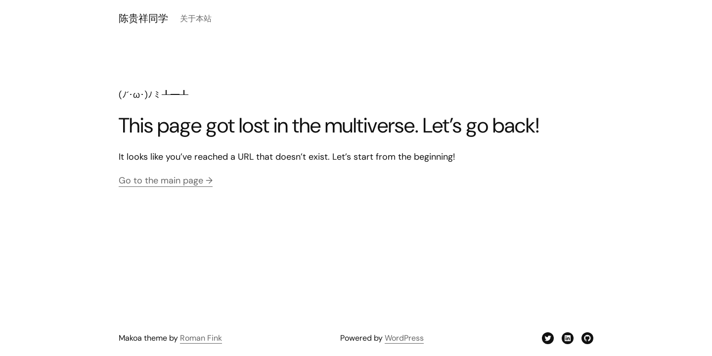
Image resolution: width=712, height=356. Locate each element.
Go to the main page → (166, 180)
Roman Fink (201, 338)
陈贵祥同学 (143, 18)
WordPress (404, 338)
